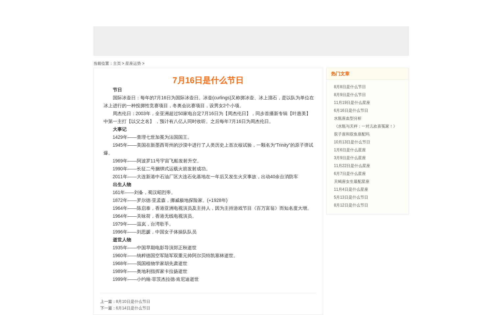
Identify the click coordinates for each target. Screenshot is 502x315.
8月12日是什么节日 (351, 205)
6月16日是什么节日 (351, 110)
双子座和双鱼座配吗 (352, 134)
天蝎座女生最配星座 (352, 181)
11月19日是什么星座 (352, 102)
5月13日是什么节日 (351, 197)
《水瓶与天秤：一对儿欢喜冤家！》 (365, 126)
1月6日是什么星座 (350, 150)
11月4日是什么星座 (351, 189)
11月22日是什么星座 (352, 165)
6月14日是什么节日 (133, 308)
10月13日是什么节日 (352, 142)
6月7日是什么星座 (350, 173)
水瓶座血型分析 (348, 118)
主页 (117, 63)
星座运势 (133, 63)
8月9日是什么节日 (350, 94)
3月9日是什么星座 (350, 158)
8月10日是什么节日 (133, 301)
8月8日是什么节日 (350, 87)
